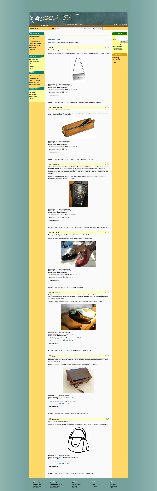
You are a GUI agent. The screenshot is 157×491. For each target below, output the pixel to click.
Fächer (72, 227)
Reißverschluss (97, 113)
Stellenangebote (35, 84)
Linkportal (33, 64)
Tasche (63, 53)
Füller (49, 114)
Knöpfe (79, 238)
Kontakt (32, 92)
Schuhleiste (62, 301)
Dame (94, 53)
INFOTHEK (34, 56)
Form (100, 301)
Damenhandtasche (71, 53)
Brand (64, 178)
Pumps (71, 238)
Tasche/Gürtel (89, 473)
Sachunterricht (85, 364)
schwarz (89, 238)
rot (82, 238)
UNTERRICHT (35, 33)
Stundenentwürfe (35, 36)
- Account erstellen (117, 44)
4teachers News (37, 486)
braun (85, 238)
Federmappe (67, 113)
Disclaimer (113, 484)
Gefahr (100, 176)
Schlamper (83, 113)
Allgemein (98, 102)
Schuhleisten (56, 293)
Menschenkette (86, 176)
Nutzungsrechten (62, 87)
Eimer (71, 176)
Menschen (73, 287)
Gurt (78, 53)
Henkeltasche (78, 424)
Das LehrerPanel (54, 482)
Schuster (89, 350)
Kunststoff (96, 301)
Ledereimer (51, 178)
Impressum (113, 482)
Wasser (76, 176)
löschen (67, 176)
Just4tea (32, 66)
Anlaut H (64, 424)
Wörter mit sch (105, 53)
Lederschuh (65, 238)
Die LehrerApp (54, 487)
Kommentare (54, 95)
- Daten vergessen (117, 46)
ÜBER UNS (34, 89)
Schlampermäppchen (57, 114)
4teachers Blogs (35, 80)
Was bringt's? (34, 94)
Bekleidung (80, 287)
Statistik (32, 99)
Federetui (73, 113)
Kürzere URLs (34, 78)
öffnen (81, 53)
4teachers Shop (37, 482)
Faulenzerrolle (68, 114)
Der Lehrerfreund (76, 484)
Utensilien (104, 113)
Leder (90, 53)
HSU (91, 364)
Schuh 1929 (55, 233)
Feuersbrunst (94, 176)
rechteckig (78, 364)
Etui (78, 113)
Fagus (91, 301)
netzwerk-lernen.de (55, 486)
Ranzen (54, 356)
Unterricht (57, 102)
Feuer (62, 176)
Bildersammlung (35, 45)
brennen (69, 178)
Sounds (32, 50)
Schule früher (84, 413)
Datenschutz (113, 486)
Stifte (91, 113)
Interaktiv (33, 47)
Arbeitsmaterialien (35, 39)
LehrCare (74, 486)
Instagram (94, 486)
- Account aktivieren (117, 49)
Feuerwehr (74, 178)
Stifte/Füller (90, 159)
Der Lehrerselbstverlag (56, 484)
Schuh (56, 238)
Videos (32, 52)
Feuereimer (55, 165)
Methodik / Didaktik (35, 43)
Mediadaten (33, 96)
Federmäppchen (57, 108)
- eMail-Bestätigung (117, 48)
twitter (93, 484)
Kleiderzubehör (87, 424)
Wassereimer (58, 178)
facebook (93, 482)
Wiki (31, 68)
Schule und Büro (75, 159)
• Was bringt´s (116, 58)
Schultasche (63, 364)
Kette (79, 176)
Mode (93, 424)
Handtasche (55, 48)
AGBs (111, 487)
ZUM (73, 482)
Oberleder (71, 301)
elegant (98, 53)
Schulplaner (36, 487)
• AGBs (114, 62)
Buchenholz (85, 301)
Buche (80, 301)
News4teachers (34, 82)
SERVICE (33, 72)
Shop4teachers (35, 76)
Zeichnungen (74, 102)
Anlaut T (86, 53)
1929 (75, 238)
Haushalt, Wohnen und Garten (86, 102)
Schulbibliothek (34, 62)
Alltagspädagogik (35, 41)
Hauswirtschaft (79, 227)
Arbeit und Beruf (81, 350)
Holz (76, 301)
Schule (95, 364)
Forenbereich (34, 59)
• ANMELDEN (116, 60)
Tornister (57, 364)
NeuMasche (75, 487)
